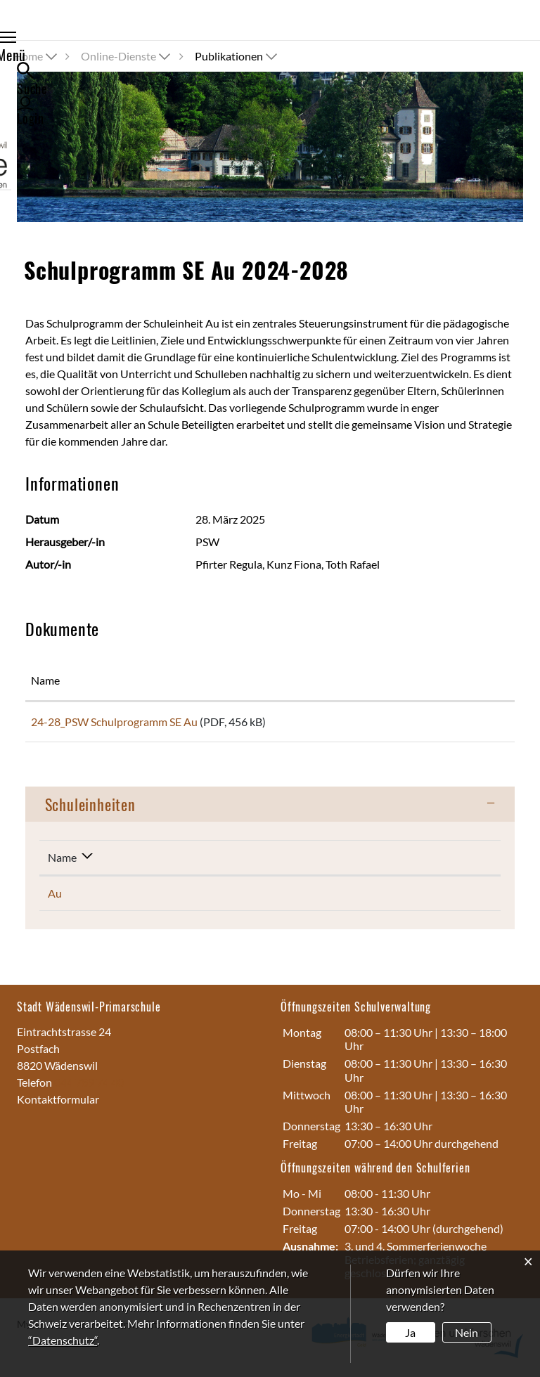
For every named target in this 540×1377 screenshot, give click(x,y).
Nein (466, 1332)
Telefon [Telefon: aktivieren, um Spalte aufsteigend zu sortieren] (226, 862)
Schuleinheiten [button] (90, 809)
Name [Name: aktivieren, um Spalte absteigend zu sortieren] (62, 862)
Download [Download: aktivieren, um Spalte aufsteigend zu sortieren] (437, 680)
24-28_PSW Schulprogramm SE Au (114, 721)
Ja (410, 1332)
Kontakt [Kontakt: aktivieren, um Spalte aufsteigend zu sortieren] (372, 862)
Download (461, 724)
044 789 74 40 (89, 1087)
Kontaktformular (58, 1104)
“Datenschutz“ (62, 1340)
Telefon (35, 1087)
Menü (43, 39)
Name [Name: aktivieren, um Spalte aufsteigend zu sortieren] (45, 680)
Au (55, 898)
